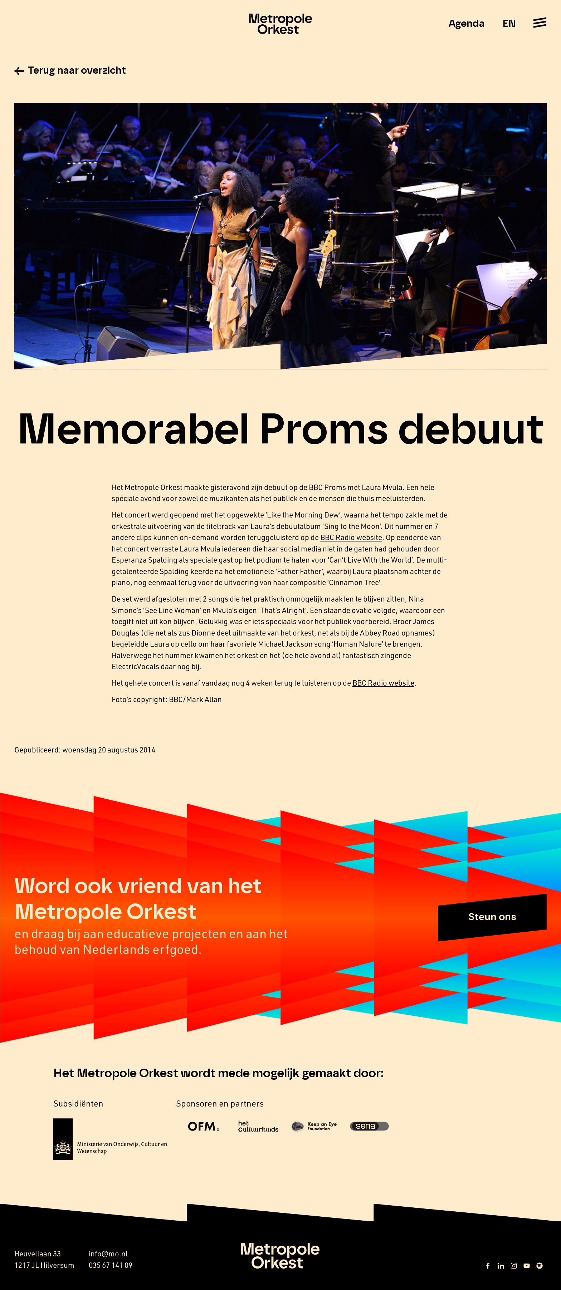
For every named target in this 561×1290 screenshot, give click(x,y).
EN (509, 24)
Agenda (467, 24)
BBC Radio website (351, 537)
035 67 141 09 (110, 1265)
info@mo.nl (108, 1253)
